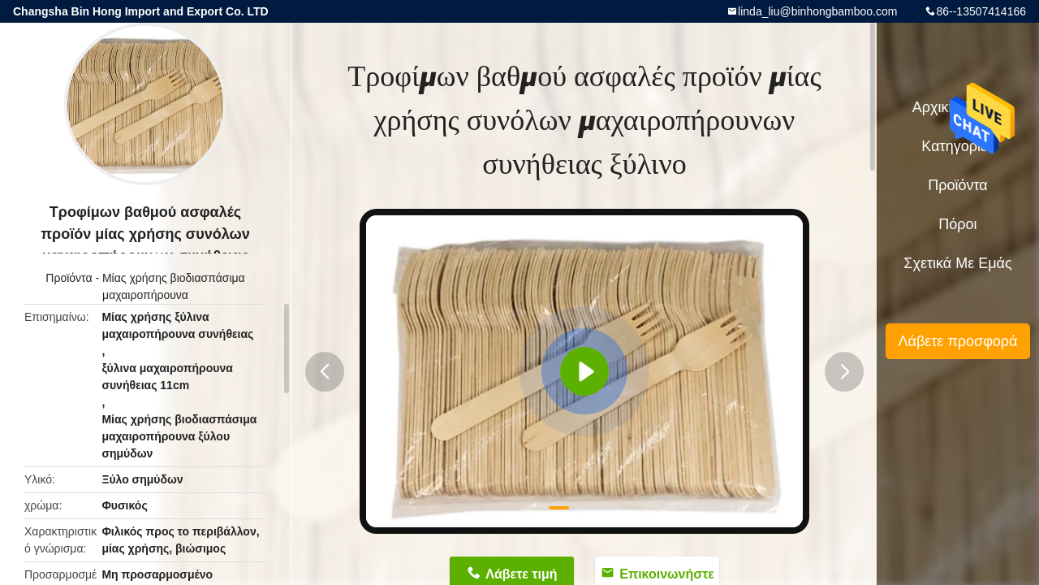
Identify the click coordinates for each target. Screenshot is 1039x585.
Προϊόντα (68, 277)
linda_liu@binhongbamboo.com (817, 11)
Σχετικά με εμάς (957, 263)
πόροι (957, 224)
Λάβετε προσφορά (957, 341)
